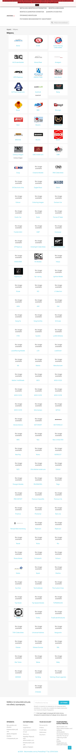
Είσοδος (9, 736)
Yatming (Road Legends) (58, 677)
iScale (18, 291)
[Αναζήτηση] (59, 22)
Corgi (18, 173)
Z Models (38, 692)
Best (18, 125)
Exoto (38, 217)
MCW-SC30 (18, 395)
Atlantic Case (38, 77)
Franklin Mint (18, 232)
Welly (58, 662)
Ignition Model (58, 277)
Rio (58, 544)
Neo (38, 440)
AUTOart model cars (18, 92)
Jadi (38, 306)
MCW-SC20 (58, 380)
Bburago (58, 110)
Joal (58, 306)
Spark (38, 573)
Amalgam (58, 62)
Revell (18, 544)
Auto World (58, 77)
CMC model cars (38, 155)
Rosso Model (18, 558)
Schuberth (38, 558)
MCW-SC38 (58, 395)
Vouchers (42, 734)
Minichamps (38, 410)
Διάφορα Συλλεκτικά (54, 12)
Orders (41, 727)
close (37, 5)
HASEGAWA (18, 262)
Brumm (38, 140)
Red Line (58, 514)
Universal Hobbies (38, 633)
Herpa (58, 262)
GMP (38, 232)
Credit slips (42, 730)
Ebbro (58, 187)
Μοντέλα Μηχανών (56, 8)
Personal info (43, 725)
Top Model (18, 603)
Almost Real (38, 62)
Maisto (38, 366)
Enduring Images (38, 202)
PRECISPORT (18, 499)
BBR (38, 110)
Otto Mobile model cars (38, 469)
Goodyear (58, 232)
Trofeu (38, 618)
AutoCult (38, 92)
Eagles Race (38, 187)
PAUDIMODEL (38, 484)
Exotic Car (18, 217)
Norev (38, 455)
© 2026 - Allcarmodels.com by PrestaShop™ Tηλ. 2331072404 (38, 752)
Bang (58, 92)
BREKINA (18, 140)
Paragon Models (18, 484)
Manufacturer (58, 366)
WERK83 (18, 677)
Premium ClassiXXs (38, 499)
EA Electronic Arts (18, 187)
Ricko (38, 544)
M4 (18, 366)
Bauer (18, 110)
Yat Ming (38, 677)
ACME (38, 46)
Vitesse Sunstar (38, 647)
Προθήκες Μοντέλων (28, 15)
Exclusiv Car (58, 202)
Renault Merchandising (18, 529)
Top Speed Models (38, 603)
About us (26, 734)
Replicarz (58, 529)
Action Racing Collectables (58, 46)
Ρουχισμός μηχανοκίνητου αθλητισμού (35, 19)
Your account (45, 722)
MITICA (58, 410)
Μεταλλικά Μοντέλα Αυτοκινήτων (33, 8)
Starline (58, 573)
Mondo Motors (18, 425)
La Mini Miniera (58, 336)
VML (58, 647)
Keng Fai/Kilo (38, 321)
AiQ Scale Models (18, 62)
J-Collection (58, 291)
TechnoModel (38, 588)
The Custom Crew (58, 588)
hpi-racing (38, 277)
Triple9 (18, 618)
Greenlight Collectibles (38, 247)
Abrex (18, 46)
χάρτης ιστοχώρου (12, 734)
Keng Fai (18, 321)
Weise (38, 662)
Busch (58, 140)
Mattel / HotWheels (18, 380)
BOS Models (58, 125)
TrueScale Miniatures (58, 618)
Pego (58, 484)
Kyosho (38, 336)
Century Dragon (18, 155)
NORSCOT (58, 455)
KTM (18, 336)
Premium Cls (58, 499)
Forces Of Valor (58, 217)
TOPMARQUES (58, 603)
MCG (38, 380)
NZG (18, 469)
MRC (18, 440)
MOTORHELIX (58, 425)
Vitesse (18, 647)
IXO (38, 291)
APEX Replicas (18, 77)
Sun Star (18, 588)
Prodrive (18, 514)
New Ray (18, 455)
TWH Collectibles (18, 633)
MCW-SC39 (18, 410)
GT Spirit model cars (58, 247)
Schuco (57, 558)
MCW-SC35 (38, 395)
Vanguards (58, 633)
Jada (18, 306)
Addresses (42, 732)
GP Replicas (18, 247)
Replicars (38, 529)
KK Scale (58, 321)
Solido (18, 573)
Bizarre (38, 125)
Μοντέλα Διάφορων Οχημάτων (32, 12)
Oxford (58, 469)
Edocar (18, 202)
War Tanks (18, 662)
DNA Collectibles (58, 173)
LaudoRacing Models (18, 351)
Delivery (25, 725)
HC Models (38, 262)
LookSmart (58, 351)
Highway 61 (18, 277)
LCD (38, 351)
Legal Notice (27, 727)
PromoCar (38, 514)
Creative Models (38, 173)
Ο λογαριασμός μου (12, 738)
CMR (58, 155)
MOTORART (38, 425)
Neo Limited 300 (58, 440)
